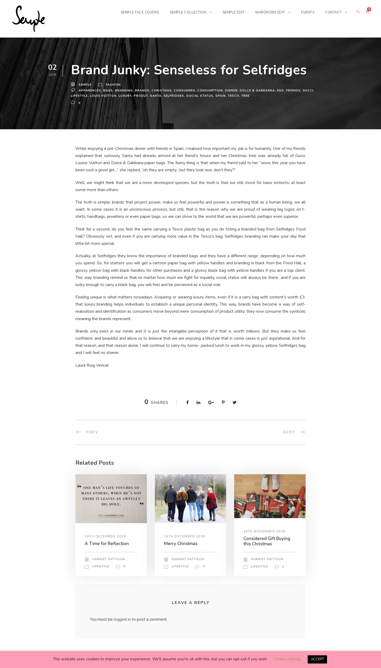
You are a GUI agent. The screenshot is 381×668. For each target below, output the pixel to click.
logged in (123, 619)
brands (142, 90)
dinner (229, 90)
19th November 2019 (264, 531)
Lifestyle (101, 566)
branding (124, 90)
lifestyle (80, 95)
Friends (292, 90)
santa (155, 95)
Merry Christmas (181, 543)
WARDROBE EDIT (267, 12)
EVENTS (306, 12)
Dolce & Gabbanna (255, 90)
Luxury (125, 95)
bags (108, 90)
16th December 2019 (105, 536)
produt (141, 95)
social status (200, 95)
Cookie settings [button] (287, 659)
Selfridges (174, 95)
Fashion (113, 84)
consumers (183, 90)
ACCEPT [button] (317, 659)
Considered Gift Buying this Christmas (268, 541)
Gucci (307, 90)
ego (279, 90)
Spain (220, 95)
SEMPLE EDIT (229, 12)
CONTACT (332, 12)
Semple (85, 84)
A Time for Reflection (107, 543)
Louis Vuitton (104, 95)
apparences (90, 90)
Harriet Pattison (108, 559)
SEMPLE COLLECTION (181, 12)
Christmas (161, 90)
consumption (208, 90)
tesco (233, 95)
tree (245, 95)
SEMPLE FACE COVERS (130, 12)
